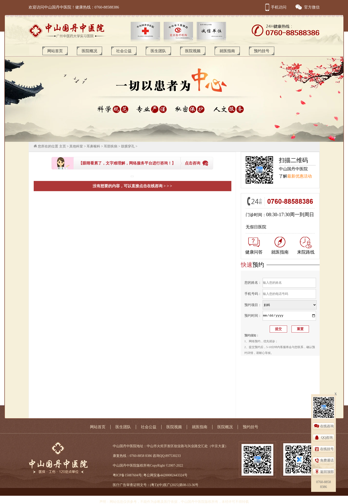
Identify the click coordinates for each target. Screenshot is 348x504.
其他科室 (76, 146)
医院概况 (89, 51)
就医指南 (227, 51)
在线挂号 (327, 449)
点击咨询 (192, 163)
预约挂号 (261, 51)
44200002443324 (172, 475)
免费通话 (327, 460)
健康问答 (254, 246)
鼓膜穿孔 (128, 146)
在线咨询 (327, 426)
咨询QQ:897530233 (167, 456)
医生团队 (158, 51)
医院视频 (193, 51)
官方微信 (307, 7)
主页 (62, 146)
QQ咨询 (327, 437)
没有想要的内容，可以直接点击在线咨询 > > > (132, 186)
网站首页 (55, 51)
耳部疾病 (110, 146)
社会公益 (124, 51)
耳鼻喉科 (93, 146)
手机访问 (275, 7)
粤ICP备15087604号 (127, 475)
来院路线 (306, 246)
